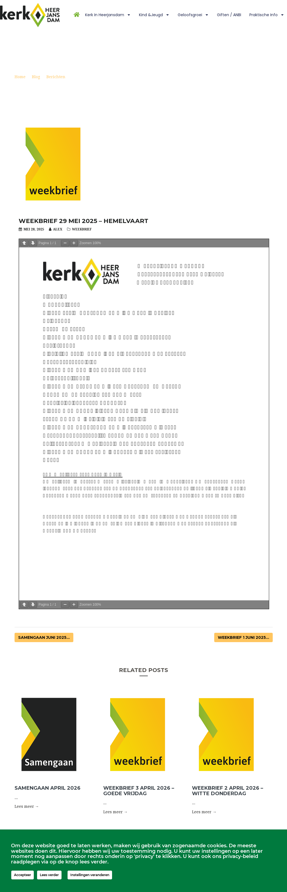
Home (20, 77)
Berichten (55, 77)
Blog (36, 77)
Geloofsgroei (193, 15)
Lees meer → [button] (27, 806)
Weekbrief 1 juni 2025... (243, 637)
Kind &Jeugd (154, 15)
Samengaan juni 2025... (44, 637)
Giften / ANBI (229, 15)
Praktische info (266, 15)
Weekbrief (82, 229)
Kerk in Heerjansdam (108, 15)
